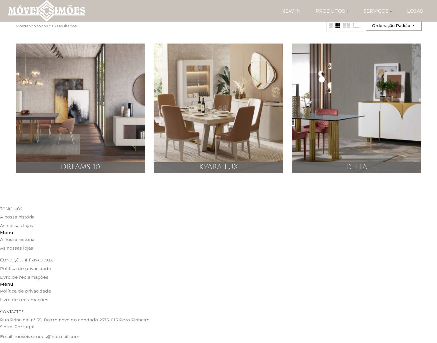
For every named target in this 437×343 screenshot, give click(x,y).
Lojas (415, 11)
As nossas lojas (16, 225)
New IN (291, 11)
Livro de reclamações (24, 277)
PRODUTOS (332, 11)
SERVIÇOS (378, 11)
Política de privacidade (25, 268)
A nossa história (17, 217)
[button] (218, 232)
